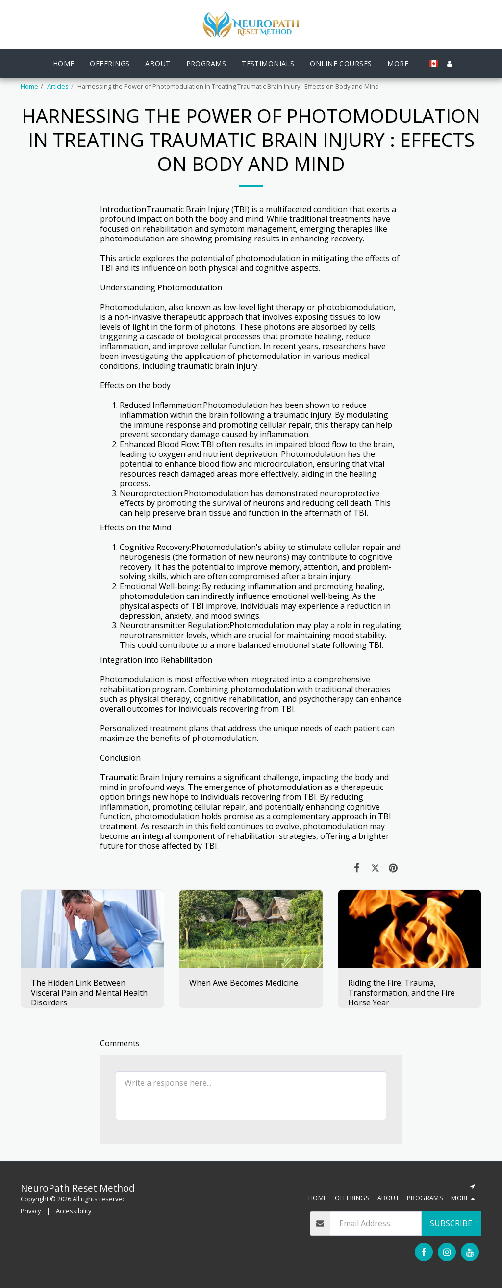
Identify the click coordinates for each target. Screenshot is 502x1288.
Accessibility (73, 1210)
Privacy (31, 1210)
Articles (58, 86)
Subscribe (451, 1223)
